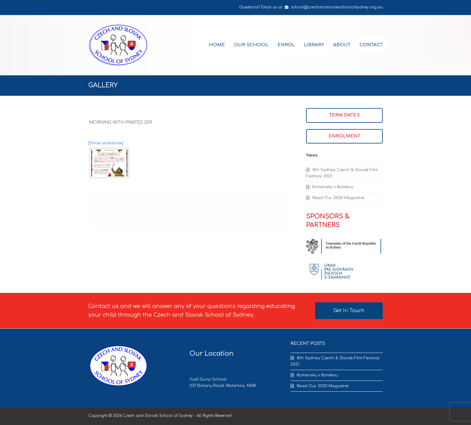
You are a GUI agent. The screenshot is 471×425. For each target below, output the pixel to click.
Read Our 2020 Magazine (338, 198)
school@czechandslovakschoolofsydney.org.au (337, 7)
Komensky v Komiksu (332, 187)
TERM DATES (344, 115)
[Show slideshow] (105, 143)
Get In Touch (348, 310)
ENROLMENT (344, 136)
